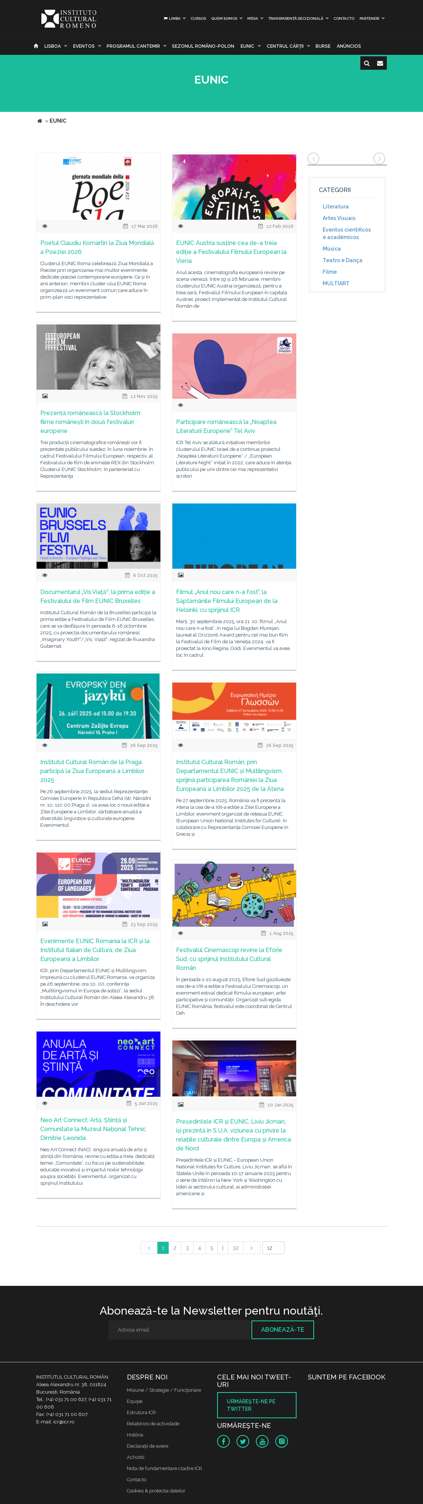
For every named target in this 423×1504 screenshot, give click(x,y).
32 (236, 1248)
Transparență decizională (295, 18)
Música (332, 249)
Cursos (198, 18)
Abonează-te (282, 1329)
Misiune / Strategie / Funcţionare (164, 1390)
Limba (172, 18)
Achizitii (135, 1457)
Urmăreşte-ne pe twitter (251, 1405)
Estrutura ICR (141, 1412)
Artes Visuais (339, 218)
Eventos (84, 46)
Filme (330, 272)
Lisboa (52, 46)
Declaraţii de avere (147, 1446)
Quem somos (224, 18)
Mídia (252, 18)
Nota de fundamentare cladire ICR (164, 1468)
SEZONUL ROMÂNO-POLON (203, 46)
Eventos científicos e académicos (347, 233)
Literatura (336, 207)
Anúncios (349, 46)
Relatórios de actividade (153, 1423)
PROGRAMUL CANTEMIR (133, 46)
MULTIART (336, 283)
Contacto (343, 18)
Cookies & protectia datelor (156, 1491)
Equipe (134, 1401)
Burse (323, 46)
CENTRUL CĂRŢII (285, 46)
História (135, 1435)
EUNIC (247, 46)
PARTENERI (369, 18)
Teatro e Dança (343, 260)
